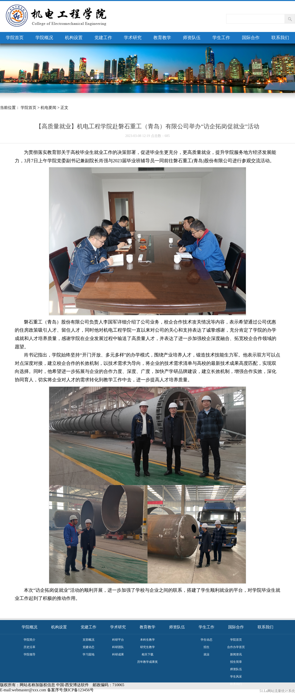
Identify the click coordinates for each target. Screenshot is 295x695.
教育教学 (162, 37)
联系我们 (280, 37)
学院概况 (44, 37)
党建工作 (103, 37)
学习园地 (88, 654)
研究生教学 (147, 647)
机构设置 (74, 37)
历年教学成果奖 (147, 662)
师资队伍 (192, 37)
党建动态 (88, 647)
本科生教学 (147, 639)
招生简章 (236, 662)
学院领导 (29, 654)
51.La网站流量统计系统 (277, 691)
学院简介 (29, 639)
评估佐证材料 (236, 691)
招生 (206, 647)
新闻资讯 (236, 654)
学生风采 (236, 676)
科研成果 (118, 654)
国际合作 (251, 37)
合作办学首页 (236, 647)
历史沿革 (29, 647)
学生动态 (206, 639)
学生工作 (221, 37)
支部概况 (88, 639)
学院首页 (15, 37)
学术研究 (133, 37)
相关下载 (147, 654)
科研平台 (118, 639)
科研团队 (118, 647)
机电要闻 (48, 107)
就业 (206, 654)
